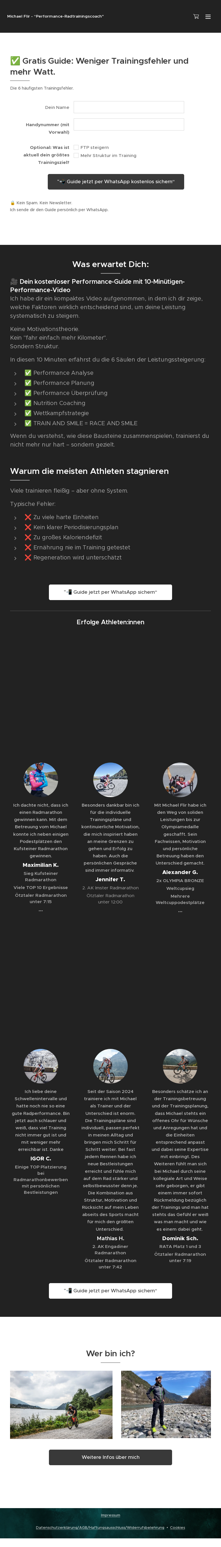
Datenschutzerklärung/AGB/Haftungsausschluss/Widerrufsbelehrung (100, 1527)
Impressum (110, 1515)
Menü (208, 16)
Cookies (177, 1527)
